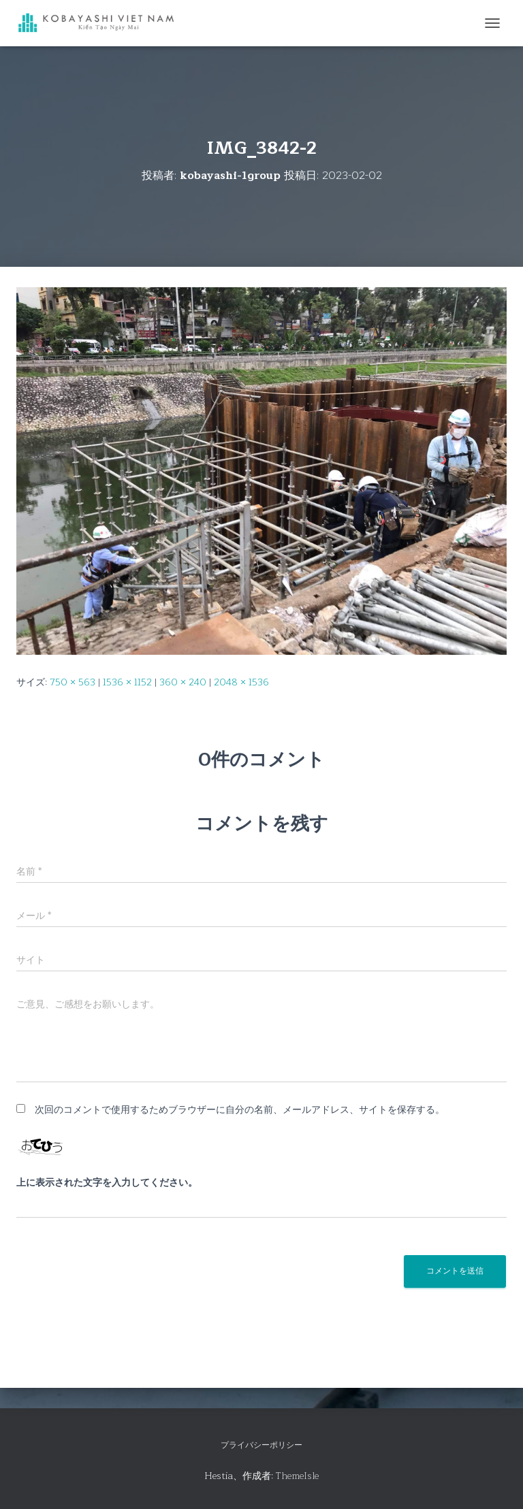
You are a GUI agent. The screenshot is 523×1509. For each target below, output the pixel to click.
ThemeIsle (297, 1476)
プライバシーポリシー (261, 1445)
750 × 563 (72, 682)
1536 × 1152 (127, 682)
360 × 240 (182, 682)
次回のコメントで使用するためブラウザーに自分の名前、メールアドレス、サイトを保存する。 (240, 1110)
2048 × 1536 (241, 682)
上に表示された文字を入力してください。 (106, 1182)
